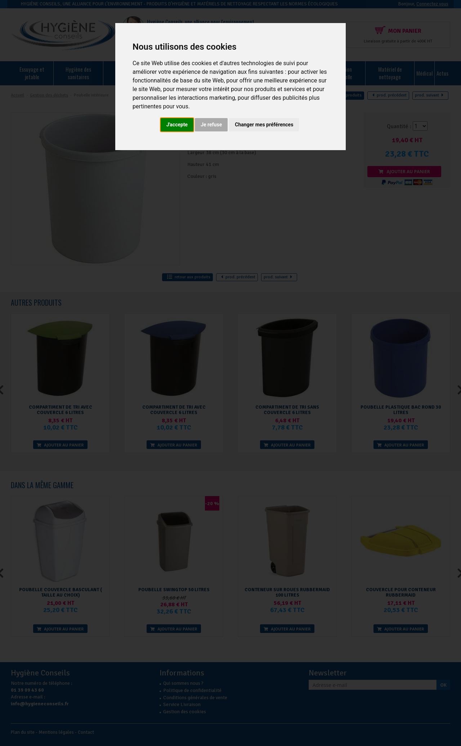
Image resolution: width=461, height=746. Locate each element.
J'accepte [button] (177, 124)
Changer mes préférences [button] (264, 124)
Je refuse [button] (211, 124)
